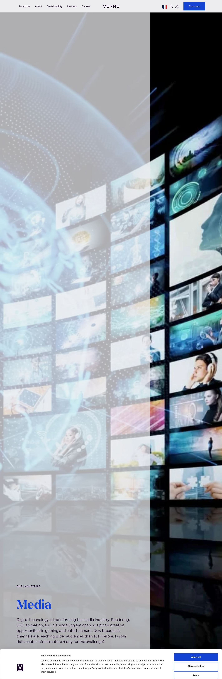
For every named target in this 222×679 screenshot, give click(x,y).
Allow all (196, 641)
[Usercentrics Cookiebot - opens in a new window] (20, 673)
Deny (196, 659)
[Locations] (25, 6)
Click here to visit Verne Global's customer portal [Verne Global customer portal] (176, 6)
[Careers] (84, 6)
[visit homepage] (111, 6)
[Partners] (72, 6)
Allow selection (195, 650)
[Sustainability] (54, 6)
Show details (163, 673)
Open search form (171, 6)
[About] (38, 6)
